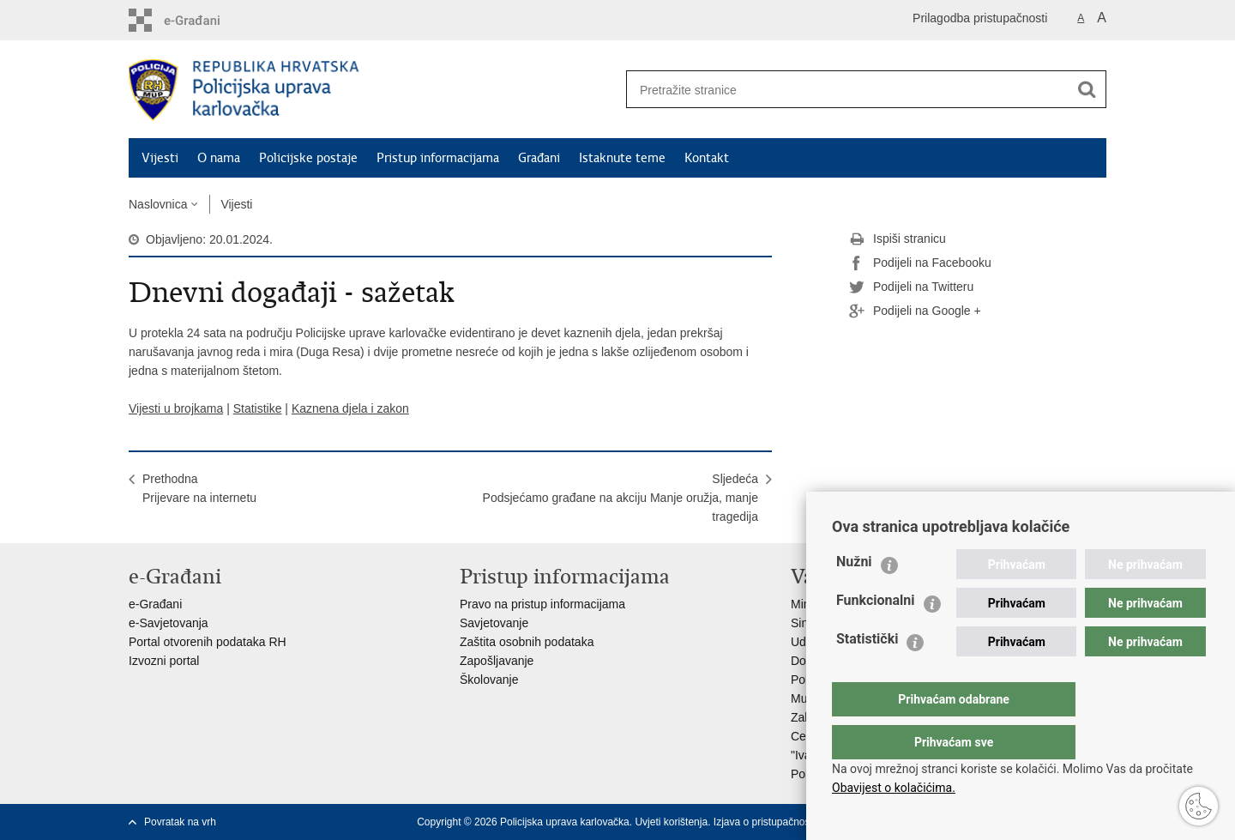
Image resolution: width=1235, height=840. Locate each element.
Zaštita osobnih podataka (526, 642)
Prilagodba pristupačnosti (980, 18)
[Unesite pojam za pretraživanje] (841, 90)
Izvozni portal (164, 661)
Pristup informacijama (438, 158)
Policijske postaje (308, 158)
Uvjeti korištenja (671, 822)
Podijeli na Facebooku (920, 263)
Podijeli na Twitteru (911, 287)
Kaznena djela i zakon (350, 408)
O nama (218, 158)
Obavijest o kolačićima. (893, 788)
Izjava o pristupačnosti (765, 822)
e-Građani (155, 604)
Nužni (854, 596)
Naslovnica (158, 204)
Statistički (867, 673)
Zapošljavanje (496, 661)
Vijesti (160, 158)
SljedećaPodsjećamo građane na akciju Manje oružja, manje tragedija (620, 497)
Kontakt (706, 158)
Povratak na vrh (180, 822)
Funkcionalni (875, 634)
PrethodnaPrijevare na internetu (199, 488)
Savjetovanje (494, 623)
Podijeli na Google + (915, 311)
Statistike (257, 408)
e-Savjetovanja (168, 623)
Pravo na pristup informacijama (542, 604)
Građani (539, 158)
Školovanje (489, 679)
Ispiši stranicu (897, 239)
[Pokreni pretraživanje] (1086, 89)
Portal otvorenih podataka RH (207, 642)
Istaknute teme (622, 158)
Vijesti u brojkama (176, 408)
